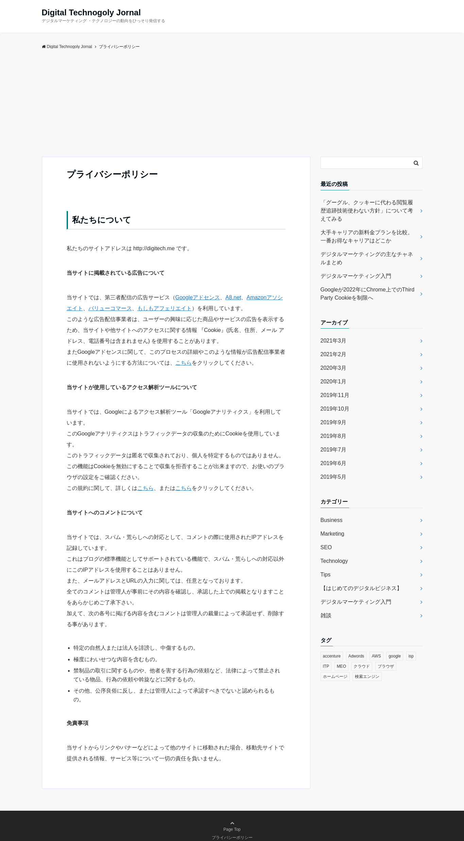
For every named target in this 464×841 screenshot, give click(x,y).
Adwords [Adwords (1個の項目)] (356, 656)
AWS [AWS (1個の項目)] (376, 656)
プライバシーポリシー (232, 837)
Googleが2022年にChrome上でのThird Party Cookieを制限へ (368, 294)
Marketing (332, 534)
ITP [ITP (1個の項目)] (326, 666)
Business (332, 520)
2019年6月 (334, 463)
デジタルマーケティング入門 (356, 276)
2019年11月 (335, 395)
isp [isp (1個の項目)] (411, 656)
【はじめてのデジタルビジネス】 (361, 588)
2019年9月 (334, 422)
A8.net (233, 297)
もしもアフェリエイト (164, 308)
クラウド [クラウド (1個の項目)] (362, 666)
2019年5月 (334, 477)
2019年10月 (335, 409)
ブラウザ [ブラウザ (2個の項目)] (386, 666)
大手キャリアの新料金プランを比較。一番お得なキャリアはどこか (367, 236)
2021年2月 (334, 354)
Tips (326, 574)
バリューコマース (110, 308)
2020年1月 (334, 381)
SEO (326, 547)
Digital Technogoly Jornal (91, 13)
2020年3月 (334, 368)
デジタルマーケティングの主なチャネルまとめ (367, 258)
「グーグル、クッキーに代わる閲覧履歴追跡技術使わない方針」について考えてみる (367, 211)
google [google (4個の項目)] (395, 656)
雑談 (326, 615)
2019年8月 (334, 436)
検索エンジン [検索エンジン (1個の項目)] (367, 676)
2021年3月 (334, 341)
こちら (183, 363)
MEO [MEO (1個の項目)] (341, 666)
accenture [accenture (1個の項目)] (332, 656)
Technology (334, 561)
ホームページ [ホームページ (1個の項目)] (335, 676)
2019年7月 (334, 450)
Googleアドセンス (197, 297)
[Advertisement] (232, 105)
